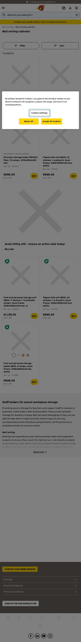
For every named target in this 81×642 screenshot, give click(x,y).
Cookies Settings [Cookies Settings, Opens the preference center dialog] (39, 113)
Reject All (28, 121)
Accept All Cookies (52, 121)
